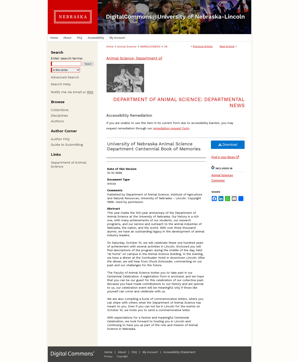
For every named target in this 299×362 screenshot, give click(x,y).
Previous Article (203, 46)
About (122, 352)
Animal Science (126, 46)
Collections (60, 110)
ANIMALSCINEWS (150, 46)
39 (165, 46)
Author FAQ (60, 139)
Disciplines (59, 115)
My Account (150, 352)
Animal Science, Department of (134, 58)
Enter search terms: (67, 58)
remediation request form (171, 128)
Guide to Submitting (67, 145)
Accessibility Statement (179, 352)
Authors (57, 121)
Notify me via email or (72, 92)
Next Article (227, 46)
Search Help (61, 84)
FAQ (134, 352)
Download (227, 144)
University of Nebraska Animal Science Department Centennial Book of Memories (154, 146)
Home (110, 46)
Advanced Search (65, 77)
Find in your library (225, 157)
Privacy (108, 356)
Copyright (122, 356)
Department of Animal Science (68, 164)
